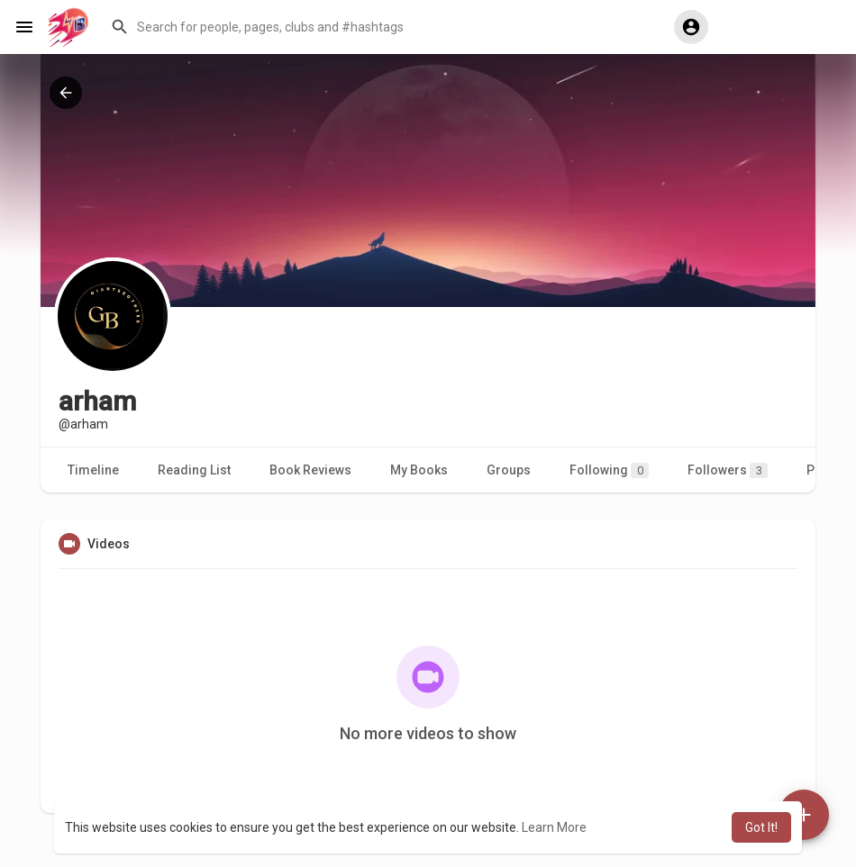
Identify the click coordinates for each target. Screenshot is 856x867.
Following (609, 470)
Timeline (93, 470)
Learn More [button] (554, 827)
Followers (728, 470)
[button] (379, 27)
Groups (509, 470)
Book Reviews (310, 470)
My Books (419, 470)
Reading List (194, 470)
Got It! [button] (761, 827)
